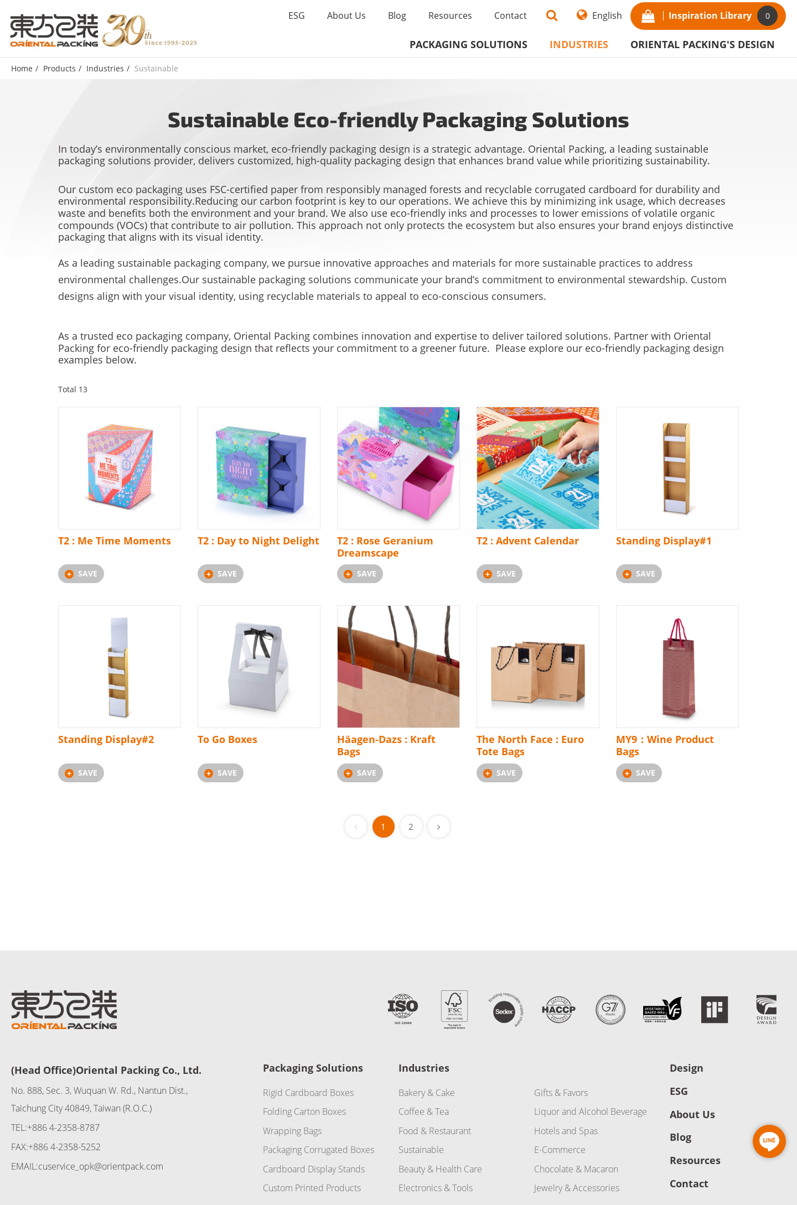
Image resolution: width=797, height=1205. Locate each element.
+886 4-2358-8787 (63, 1127)
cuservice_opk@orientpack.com (100, 1166)
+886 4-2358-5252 (64, 1147)
